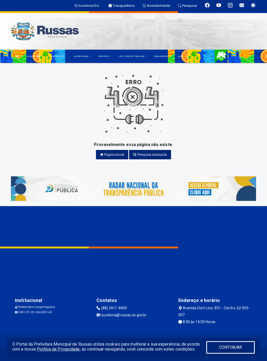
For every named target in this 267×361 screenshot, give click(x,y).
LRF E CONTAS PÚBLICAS (132, 56)
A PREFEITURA (35, 56)
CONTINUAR (230, 347)
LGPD (180, 56)
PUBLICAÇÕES (162, 56)
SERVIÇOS (104, 56)
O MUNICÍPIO (58, 56)
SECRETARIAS (82, 56)
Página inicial (112, 154)
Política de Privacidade (58, 349)
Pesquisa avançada (150, 154)
